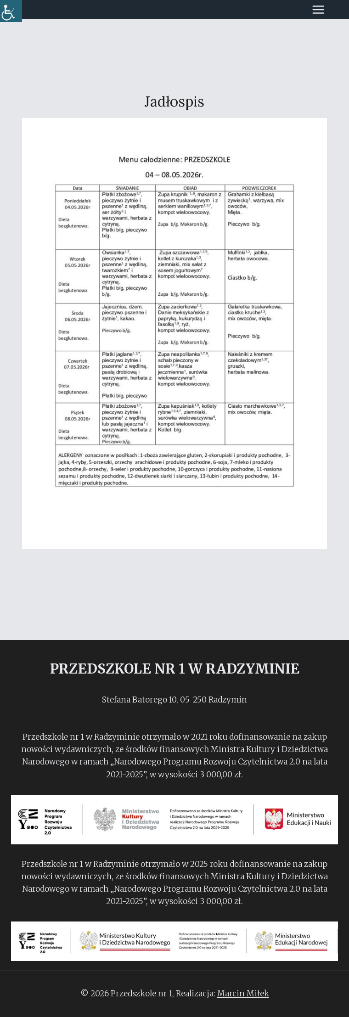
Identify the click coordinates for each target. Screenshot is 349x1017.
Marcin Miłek (243, 994)
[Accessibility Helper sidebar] (11, 11)
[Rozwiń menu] (323, 9)
